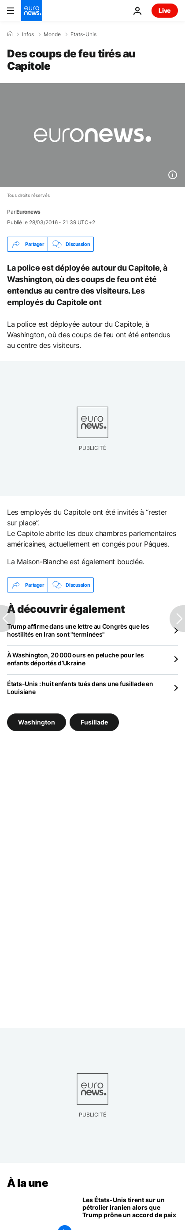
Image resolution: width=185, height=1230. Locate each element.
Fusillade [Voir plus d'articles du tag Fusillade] (94, 722)
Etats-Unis (83, 34)
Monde (52, 34)
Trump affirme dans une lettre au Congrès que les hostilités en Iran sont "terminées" (78, 630)
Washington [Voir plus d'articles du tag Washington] (36, 722)
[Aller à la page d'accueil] (31, 10)
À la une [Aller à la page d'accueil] (27, 1183)
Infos (28, 34)
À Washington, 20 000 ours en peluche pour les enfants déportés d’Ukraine (75, 659)
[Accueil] (9, 34)
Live (165, 10)
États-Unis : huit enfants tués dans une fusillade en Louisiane (80, 687)
